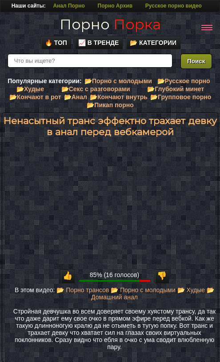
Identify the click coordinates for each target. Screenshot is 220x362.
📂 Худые (191, 290)
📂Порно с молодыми (118, 80)
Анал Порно (68, 6)
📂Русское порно (183, 80)
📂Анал (75, 97)
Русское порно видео (173, 6)
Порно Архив (115, 6)
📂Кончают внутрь (119, 97)
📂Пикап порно (110, 105)
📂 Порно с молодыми (143, 290)
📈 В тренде (98, 42)
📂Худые (30, 89)
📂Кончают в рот (35, 97)
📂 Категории (153, 42)
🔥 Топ (56, 42)
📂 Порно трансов (82, 290)
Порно (110, 24)
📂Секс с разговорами (95, 89)
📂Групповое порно (180, 97)
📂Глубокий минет (175, 89)
